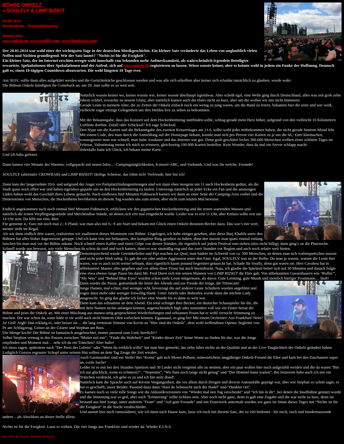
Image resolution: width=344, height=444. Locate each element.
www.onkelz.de (15, 40)
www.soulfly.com (45, 40)
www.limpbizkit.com (79, 40)
